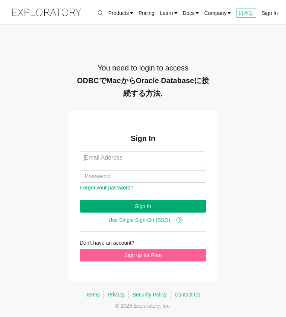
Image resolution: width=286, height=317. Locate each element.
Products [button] (120, 13)
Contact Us (187, 295)
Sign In (269, 13)
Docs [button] (189, 13)
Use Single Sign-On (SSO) (139, 220)
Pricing (147, 13)
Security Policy (150, 295)
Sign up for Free (143, 255)
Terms (93, 295)
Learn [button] (169, 13)
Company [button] (217, 13)
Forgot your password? (106, 188)
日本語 (246, 13)
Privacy (116, 295)
